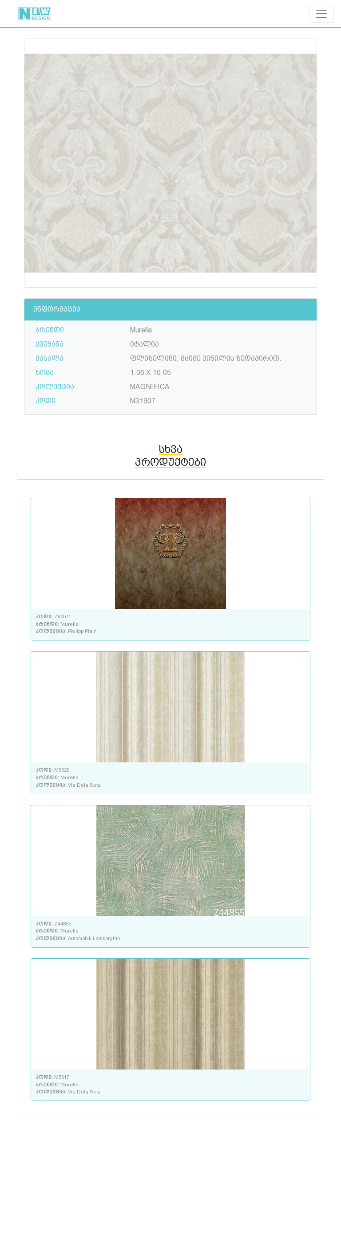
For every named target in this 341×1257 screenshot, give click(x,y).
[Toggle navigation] (321, 14)
